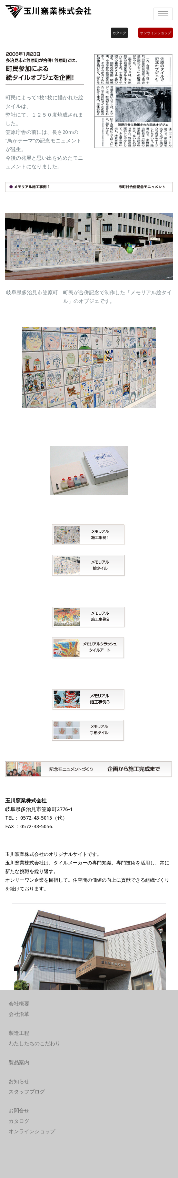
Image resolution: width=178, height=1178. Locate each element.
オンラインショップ (155, 33)
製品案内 (19, 1062)
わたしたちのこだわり (34, 1043)
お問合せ (19, 1111)
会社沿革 (19, 1014)
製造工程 (19, 1033)
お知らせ (19, 1081)
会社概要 (19, 1004)
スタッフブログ (27, 1092)
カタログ (119, 33)
